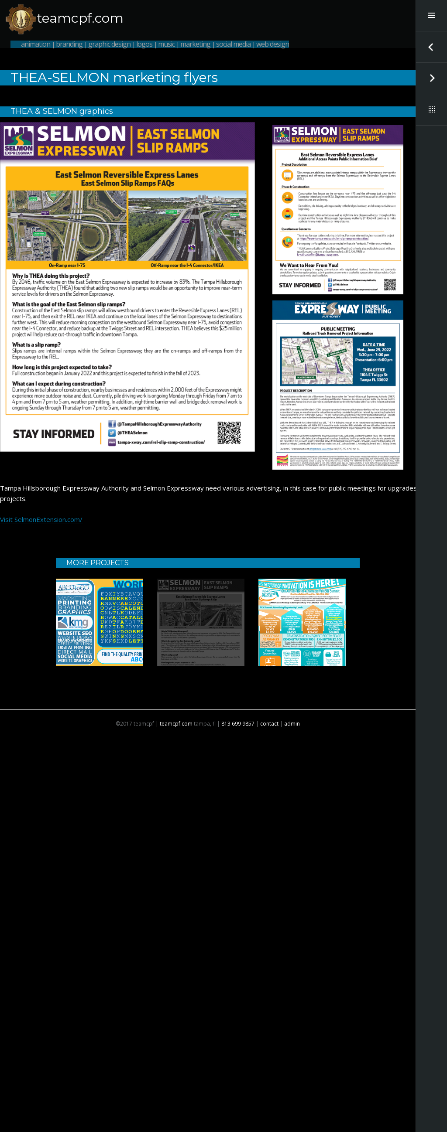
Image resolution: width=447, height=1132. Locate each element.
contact (269, 723)
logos (144, 44)
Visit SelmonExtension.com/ (41, 519)
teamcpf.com (80, 18)
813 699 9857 (237, 723)
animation (35, 44)
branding (69, 44)
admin (292, 723)
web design (272, 44)
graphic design (109, 44)
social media (233, 44)
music (166, 44)
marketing (195, 44)
